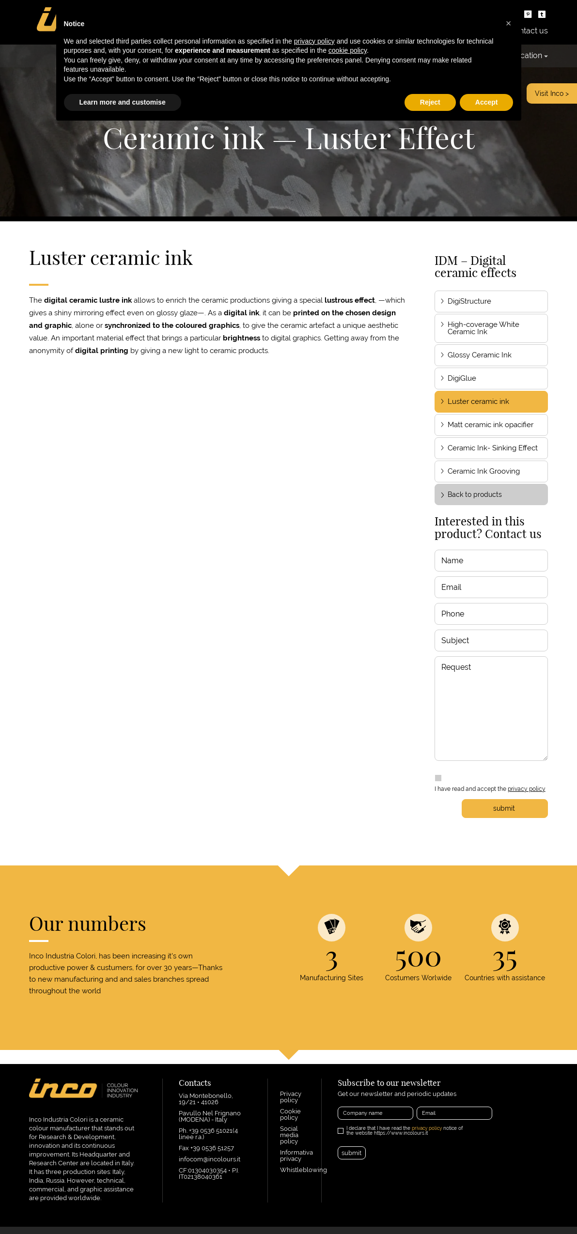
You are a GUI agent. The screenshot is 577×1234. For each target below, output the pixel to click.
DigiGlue (462, 378)
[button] (508, 23)
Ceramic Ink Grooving (484, 471)
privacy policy (527, 789)
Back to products (471, 494)
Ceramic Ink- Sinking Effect (493, 448)
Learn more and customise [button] (122, 102)
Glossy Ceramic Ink (480, 355)
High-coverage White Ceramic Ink (483, 328)
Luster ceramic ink (478, 401)
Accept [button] (486, 102)
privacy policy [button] (314, 41)
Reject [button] (430, 102)
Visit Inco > (552, 93)
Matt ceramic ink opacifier (490, 424)
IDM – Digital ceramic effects (475, 266)
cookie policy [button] (347, 50)
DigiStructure (469, 301)
